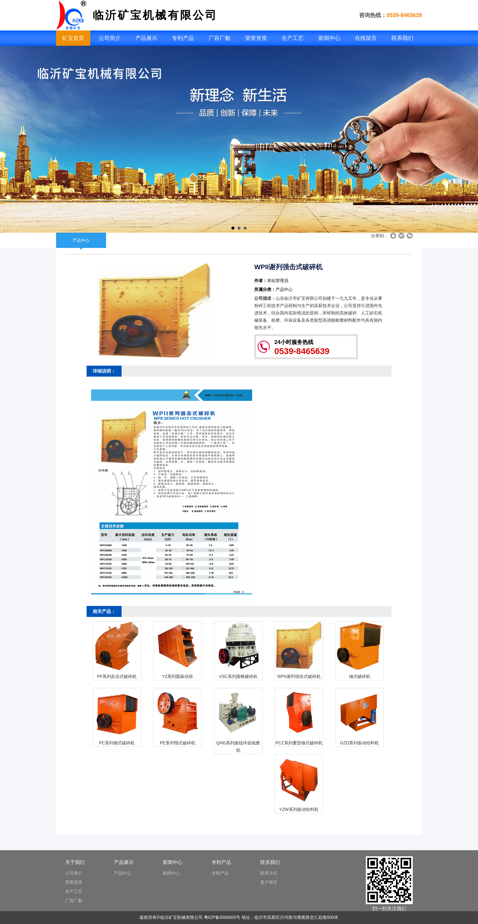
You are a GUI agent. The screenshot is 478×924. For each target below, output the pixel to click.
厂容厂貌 (219, 38)
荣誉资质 (256, 38)
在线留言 (366, 38)
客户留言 (268, 882)
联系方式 (268, 873)
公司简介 (110, 38)
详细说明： (104, 371)
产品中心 (81, 240)
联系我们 (402, 38)
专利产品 (183, 38)
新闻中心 (329, 38)
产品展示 (146, 38)
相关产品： (104, 611)
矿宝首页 (73, 38)
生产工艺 (293, 38)
